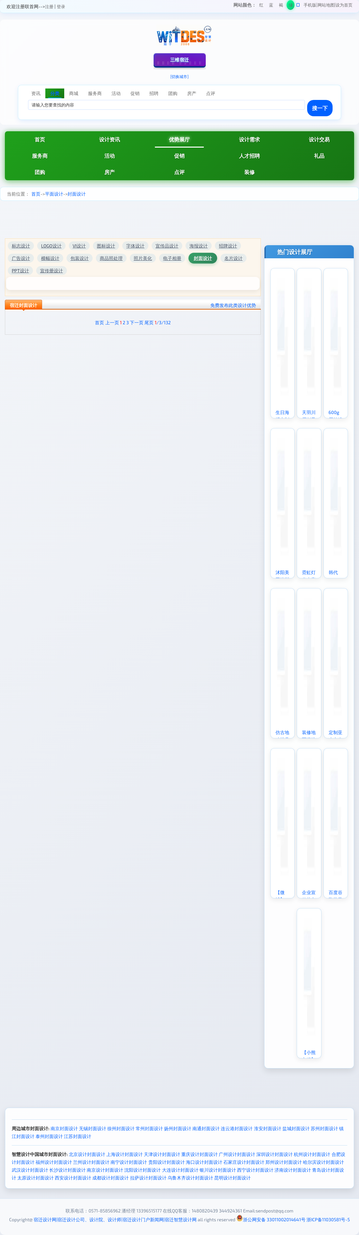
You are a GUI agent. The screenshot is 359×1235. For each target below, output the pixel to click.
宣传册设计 (51, 270)
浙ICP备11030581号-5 (328, 1219)
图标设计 (106, 246)
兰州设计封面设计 (91, 1162)
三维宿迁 (179, 59)
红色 (261, 6)
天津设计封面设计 (162, 1154)
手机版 (310, 5)
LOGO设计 (51, 246)
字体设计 (135, 246)
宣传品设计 (167, 246)
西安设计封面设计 (73, 1177)
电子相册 (172, 258)
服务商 (40, 155)
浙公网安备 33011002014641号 (271, 1219)
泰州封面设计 (49, 1136)
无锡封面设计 (92, 1128)
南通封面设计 (206, 1128)
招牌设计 (228, 246)
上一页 (112, 322)
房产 (109, 172)
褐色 (281, 6)
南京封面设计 (64, 1128)
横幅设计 (50, 258)
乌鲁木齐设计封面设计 (190, 1177)
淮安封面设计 (267, 1128)
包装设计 (79, 258)
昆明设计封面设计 (232, 1177)
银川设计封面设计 (218, 1170)
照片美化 (143, 258)
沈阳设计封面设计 (142, 1170)
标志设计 (21, 246)
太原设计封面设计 (35, 1177)
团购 (40, 172)
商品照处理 (111, 258)
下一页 (136, 322)
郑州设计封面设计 (283, 1162)
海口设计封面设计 (204, 1162)
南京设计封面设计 (105, 1170)
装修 (249, 172)
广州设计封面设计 (237, 1154)
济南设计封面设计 (293, 1170)
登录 (61, 6)
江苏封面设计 (77, 1136)
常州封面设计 (149, 1128)
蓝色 (271, 6)
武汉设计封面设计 (30, 1170)
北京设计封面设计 (87, 1154)
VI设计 (79, 246)
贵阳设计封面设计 (166, 1162)
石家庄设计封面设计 (243, 1162)
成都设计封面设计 (110, 1177)
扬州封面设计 (177, 1128)
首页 (40, 139)
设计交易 (319, 139)
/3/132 (163, 322)
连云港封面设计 (237, 1128)
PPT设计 (20, 270)
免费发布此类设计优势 (233, 305)
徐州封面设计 (121, 1128)
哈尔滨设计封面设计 (323, 1162)
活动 (109, 155)
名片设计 (233, 258)
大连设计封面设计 (180, 1170)
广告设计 (21, 258)
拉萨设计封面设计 (148, 1177)
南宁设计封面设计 (129, 1162)
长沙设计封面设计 (67, 1170)
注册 (49, 6)
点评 (179, 172)
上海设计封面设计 (124, 1154)
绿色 (291, 6)
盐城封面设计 (296, 1128)
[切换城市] (180, 76)
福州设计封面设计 (54, 1162)
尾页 (149, 322)
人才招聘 (249, 155)
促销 (179, 155)
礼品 (319, 155)
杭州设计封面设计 (312, 1154)
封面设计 (76, 194)
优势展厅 (179, 139)
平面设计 (54, 194)
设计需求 (249, 139)
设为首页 (344, 5)
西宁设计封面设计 (255, 1170)
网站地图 (326, 5)
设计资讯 (109, 139)
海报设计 (198, 246)
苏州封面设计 (324, 1128)
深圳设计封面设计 (274, 1154)
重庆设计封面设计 (199, 1154)
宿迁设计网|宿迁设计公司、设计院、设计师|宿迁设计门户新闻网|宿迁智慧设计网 (115, 1219)
